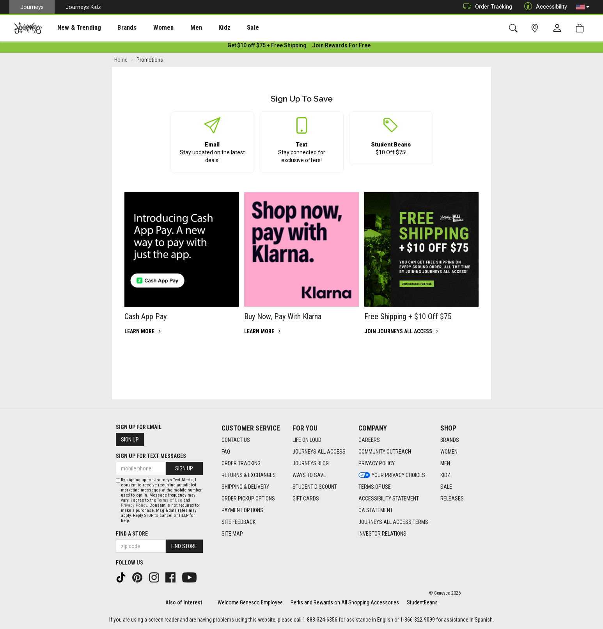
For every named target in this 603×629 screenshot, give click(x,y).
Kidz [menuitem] (201, 28)
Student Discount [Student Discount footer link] (315, 487)
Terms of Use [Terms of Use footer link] (374, 487)
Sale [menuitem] (225, 28)
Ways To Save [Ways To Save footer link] (309, 475)
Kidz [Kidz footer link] (445, 475)
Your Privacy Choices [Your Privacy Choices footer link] (391, 475)
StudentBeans (422, 602)
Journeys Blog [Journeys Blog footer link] (311, 463)
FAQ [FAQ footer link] (226, 452)
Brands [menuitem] (115, 28)
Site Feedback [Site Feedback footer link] (238, 522)
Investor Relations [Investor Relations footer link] (382, 534)
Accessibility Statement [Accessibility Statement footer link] (388, 498)
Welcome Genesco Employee (250, 602)
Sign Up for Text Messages (151, 456)
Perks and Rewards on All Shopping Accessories (345, 602)
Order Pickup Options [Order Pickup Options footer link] (248, 498)
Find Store (184, 546)
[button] (583, 7)
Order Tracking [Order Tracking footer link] (241, 463)
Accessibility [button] (543, 7)
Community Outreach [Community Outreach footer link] (384, 452)
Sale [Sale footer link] (446, 487)
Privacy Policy (134, 505)
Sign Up (130, 439)
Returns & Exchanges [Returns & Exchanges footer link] (249, 475)
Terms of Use (169, 500)
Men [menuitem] (175, 28)
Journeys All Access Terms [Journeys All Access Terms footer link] (393, 522)
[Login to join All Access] (267, 47)
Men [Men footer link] (445, 463)
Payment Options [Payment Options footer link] (242, 510)
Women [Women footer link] (449, 452)
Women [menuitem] (147, 28)
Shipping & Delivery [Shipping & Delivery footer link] (245, 487)
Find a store (132, 534)
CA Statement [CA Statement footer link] (375, 510)
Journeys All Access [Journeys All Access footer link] (319, 452)
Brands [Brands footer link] (449, 440)
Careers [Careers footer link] (369, 440)
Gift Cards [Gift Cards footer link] (306, 498)
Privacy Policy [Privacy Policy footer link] (376, 463)
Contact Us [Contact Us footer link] (236, 440)
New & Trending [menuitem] (71, 28)
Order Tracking (485, 7)
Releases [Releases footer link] (452, 498)
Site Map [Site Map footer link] (232, 534)
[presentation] (72, 27)
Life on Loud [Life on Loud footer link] (307, 440)
